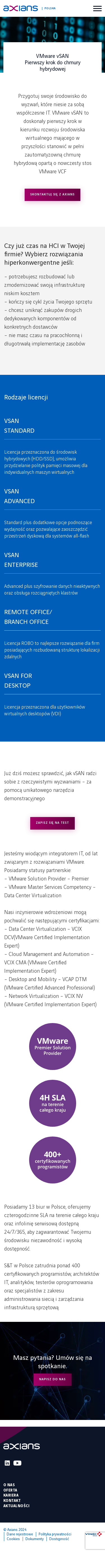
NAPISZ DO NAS (52, 1379)
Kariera (10, 1495)
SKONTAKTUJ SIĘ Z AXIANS (52, 194)
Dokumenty (34, 1539)
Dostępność (59, 1539)
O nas (9, 1485)
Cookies (13, 1539)
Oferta (10, 1490)
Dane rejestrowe (20, 1534)
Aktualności (16, 1506)
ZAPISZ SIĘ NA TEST (52, 823)
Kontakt (12, 1501)
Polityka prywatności (55, 1534)
